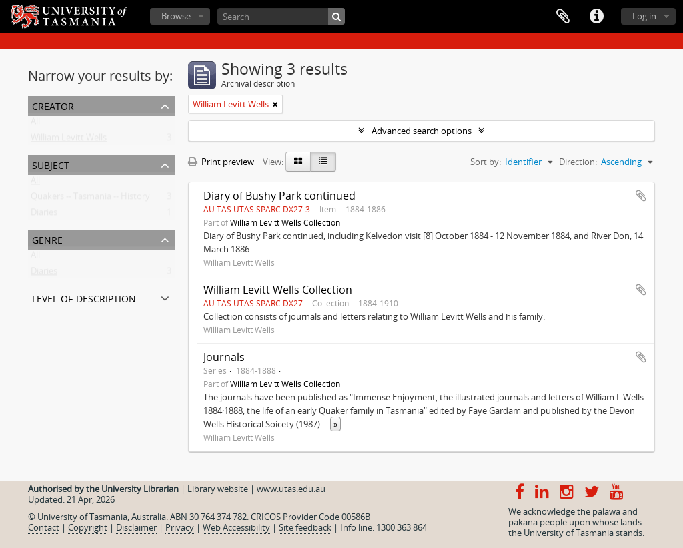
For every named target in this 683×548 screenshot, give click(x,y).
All (35, 124)
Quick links (596, 16)
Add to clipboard (641, 195)
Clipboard (563, 16)
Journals (224, 357)
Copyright (87, 527)
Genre (47, 239)
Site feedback (305, 527)
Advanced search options (422, 131)
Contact (43, 527)
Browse (176, 16)
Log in (644, 16)
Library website (217, 489)
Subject (50, 164)
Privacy (179, 527)
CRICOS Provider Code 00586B (310, 517)
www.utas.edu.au (291, 489)
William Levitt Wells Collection (285, 222)
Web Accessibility (236, 527)
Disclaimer (136, 527)
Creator (53, 105)
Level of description (84, 297)
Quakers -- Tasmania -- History (90, 199)
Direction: (578, 162)
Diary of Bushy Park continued (279, 195)
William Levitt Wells (69, 140)
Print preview (221, 162)
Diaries (44, 215)
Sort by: (485, 162)
